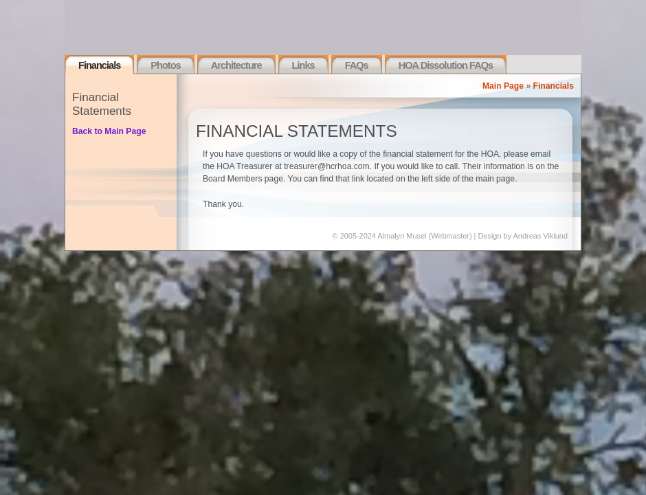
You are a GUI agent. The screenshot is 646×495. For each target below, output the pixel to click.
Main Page (503, 86)
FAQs (356, 65)
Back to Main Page (109, 131)
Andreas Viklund (540, 236)
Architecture (236, 65)
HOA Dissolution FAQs (446, 65)
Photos (165, 65)
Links (303, 65)
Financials (99, 65)
